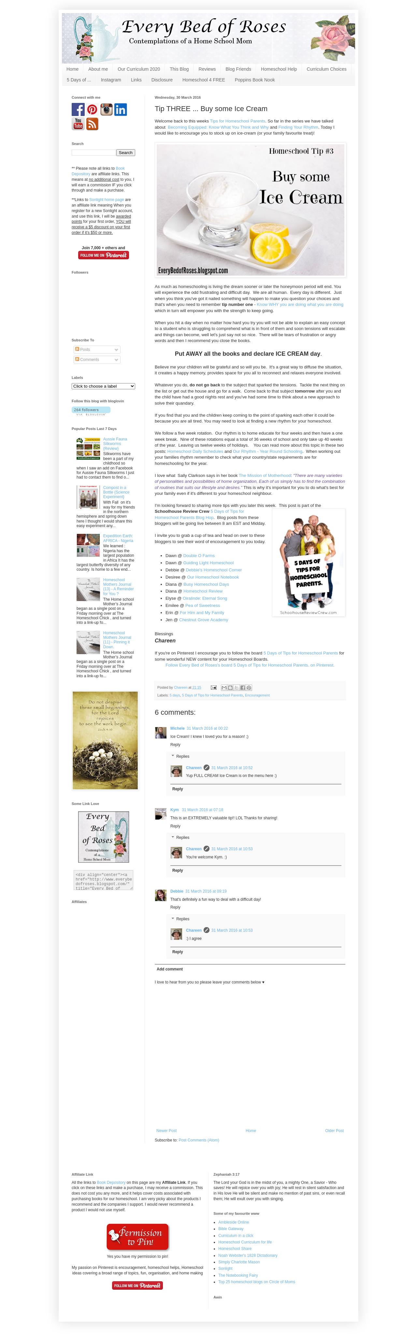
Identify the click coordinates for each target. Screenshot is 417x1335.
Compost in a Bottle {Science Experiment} (116, 492)
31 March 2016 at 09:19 (206, 891)
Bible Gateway (230, 1229)
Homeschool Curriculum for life (245, 1242)
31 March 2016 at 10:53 (232, 849)
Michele (177, 728)
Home (72, 69)
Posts (82, 349)
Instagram (111, 79)
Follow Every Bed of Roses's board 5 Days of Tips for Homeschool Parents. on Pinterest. (250, 665)
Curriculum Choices (327, 69)
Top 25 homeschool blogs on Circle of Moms (256, 1282)
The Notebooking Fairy (238, 1275)
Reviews (207, 69)
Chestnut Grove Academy (203, 619)
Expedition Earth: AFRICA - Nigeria (118, 538)
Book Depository (111, 1182)
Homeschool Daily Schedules (194, 451)
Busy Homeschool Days (206, 584)
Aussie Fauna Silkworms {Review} (115, 444)
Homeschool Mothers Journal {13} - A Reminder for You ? (118, 587)
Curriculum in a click (235, 1235)
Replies (182, 756)
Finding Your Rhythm (298, 127)
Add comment (170, 969)
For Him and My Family (202, 612)
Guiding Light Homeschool (208, 562)
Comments (87, 359)
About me (98, 69)
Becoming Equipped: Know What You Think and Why (218, 127)
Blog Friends (239, 69)
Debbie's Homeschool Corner (214, 569)
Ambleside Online (233, 1222)
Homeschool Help (279, 69)
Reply (175, 744)
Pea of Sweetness (202, 605)
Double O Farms (199, 555)
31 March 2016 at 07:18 (202, 810)
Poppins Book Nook (255, 79)
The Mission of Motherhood (265, 475)
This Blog (179, 69)
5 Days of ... (79, 79)
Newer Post (166, 1130)
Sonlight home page (106, 199)
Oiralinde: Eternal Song (205, 598)
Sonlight (225, 1268)
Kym (175, 810)
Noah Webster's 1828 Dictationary (248, 1255)
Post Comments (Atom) (199, 1140)
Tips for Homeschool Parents (238, 121)
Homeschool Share (235, 1248)
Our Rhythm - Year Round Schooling (267, 451)
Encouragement (257, 695)
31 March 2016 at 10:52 (232, 768)
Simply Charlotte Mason (239, 1262)
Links (136, 79)
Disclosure (162, 79)
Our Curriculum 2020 (139, 69)
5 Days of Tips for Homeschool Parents (301, 653)
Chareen (194, 768)
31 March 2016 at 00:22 (207, 728)
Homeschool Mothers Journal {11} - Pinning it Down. (117, 640)
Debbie (176, 891)
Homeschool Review (203, 591)
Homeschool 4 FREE (203, 79)
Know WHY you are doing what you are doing (300, 304)
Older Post (334, 1130)
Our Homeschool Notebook (213, 577)
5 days (175, 695)
